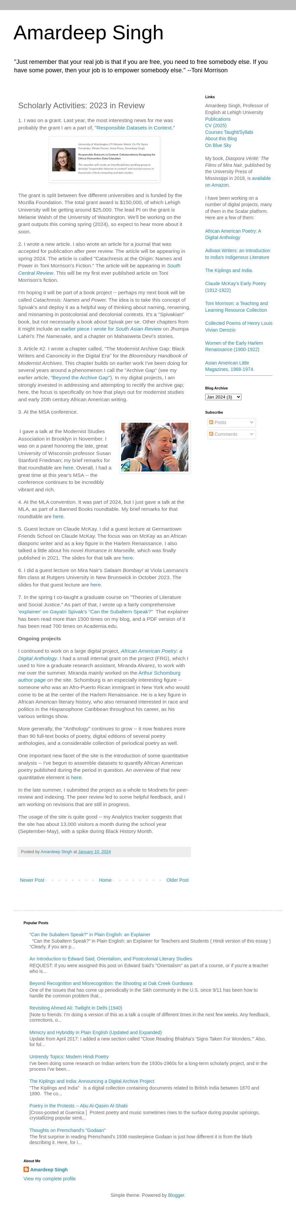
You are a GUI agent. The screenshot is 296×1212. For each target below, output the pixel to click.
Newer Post (32, 880)
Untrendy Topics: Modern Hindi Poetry (69, 1056)
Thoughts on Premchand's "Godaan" (68, 1130)
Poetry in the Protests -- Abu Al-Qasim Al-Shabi (79, 1105)
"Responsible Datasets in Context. (134, 127)
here (68, 467)
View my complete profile (50, 1178)
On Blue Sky (218, 145)
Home (105, 880)
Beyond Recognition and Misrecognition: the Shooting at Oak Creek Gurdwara (111, 983)
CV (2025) (216, 125)
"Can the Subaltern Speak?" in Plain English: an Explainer (90, 934)
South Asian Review (138, 329)
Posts (217, 422)
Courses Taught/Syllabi (229, 132)
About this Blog (221, 138)
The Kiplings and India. (229, 270)
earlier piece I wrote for (88, 329)
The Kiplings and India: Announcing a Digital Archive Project (92, 1081)
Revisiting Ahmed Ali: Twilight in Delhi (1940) (76, 1008)
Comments (223, 434)
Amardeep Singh (88, 32)
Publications (218, 119)
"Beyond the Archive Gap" (80, 377)
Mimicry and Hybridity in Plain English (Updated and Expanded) (96, 1032)
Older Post (177, 880)
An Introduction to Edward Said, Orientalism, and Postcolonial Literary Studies (111, 958)
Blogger (176, 1195)
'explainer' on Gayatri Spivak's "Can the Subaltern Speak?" (85, 611)
